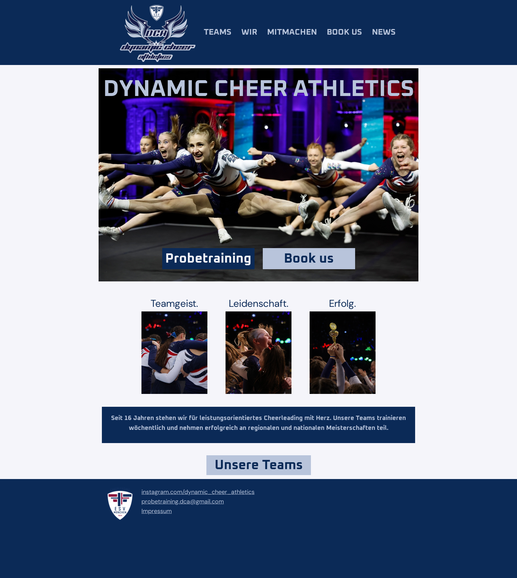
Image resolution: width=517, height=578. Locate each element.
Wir (249, 32)
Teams (217, 32)
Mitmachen (292, 32)
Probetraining (208, 258)
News (384, 32)
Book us (344, 32)
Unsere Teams (259, 465)
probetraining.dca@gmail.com (182, 501)
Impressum (156, 511)
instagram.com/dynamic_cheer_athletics (198, 492)
